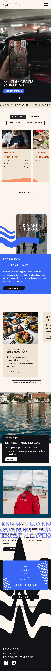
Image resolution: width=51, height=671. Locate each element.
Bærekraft (10, 653)
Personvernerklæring (18, 657)
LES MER (12, 372)
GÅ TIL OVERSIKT (25, 192)
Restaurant (17, 117)
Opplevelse (14, 122)
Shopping (34, 117)
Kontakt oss (11, 649)
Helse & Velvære (34, 122)
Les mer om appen (14, 288)
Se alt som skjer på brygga (25, 382)
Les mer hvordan (14, 91)
